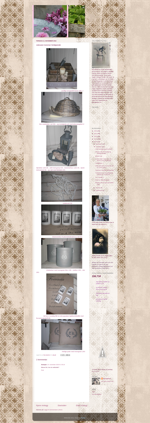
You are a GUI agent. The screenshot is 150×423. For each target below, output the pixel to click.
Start (93, 392)
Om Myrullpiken (97, 394)
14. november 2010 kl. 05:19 (56, 364)
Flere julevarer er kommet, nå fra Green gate (104, 166)
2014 (96, 131)
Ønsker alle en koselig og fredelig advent (103, 152)
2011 (96, 139)
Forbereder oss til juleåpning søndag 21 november (104, 173)
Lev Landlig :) (99, 177)
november (99, 146)
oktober (98, 188)
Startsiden (62, 405)
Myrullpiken (107, 378)
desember (99, 144)
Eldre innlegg (81, 405)
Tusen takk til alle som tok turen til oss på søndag (103, 159)
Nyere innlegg (42, 405)
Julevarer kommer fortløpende (104, 170)
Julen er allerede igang (102, 180)
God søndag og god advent (103, 149)
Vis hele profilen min (107, 381)
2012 (96, 136)
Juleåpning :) (99, 163)
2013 (96, 133)
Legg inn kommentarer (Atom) (53, 410)
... (34, 9)
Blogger (83, 418)
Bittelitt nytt (98, 156)
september (99, 190)
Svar (42, 370)
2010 (96, 141)
